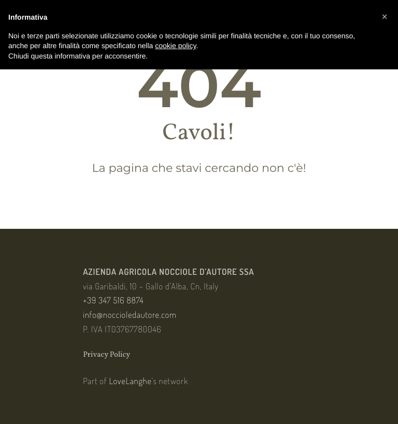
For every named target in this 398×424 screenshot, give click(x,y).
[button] (384, 16)
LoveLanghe (130, 380)
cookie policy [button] (175, 45)
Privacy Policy (106, 354)
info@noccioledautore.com (129, 314)
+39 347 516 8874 (113, 300)
